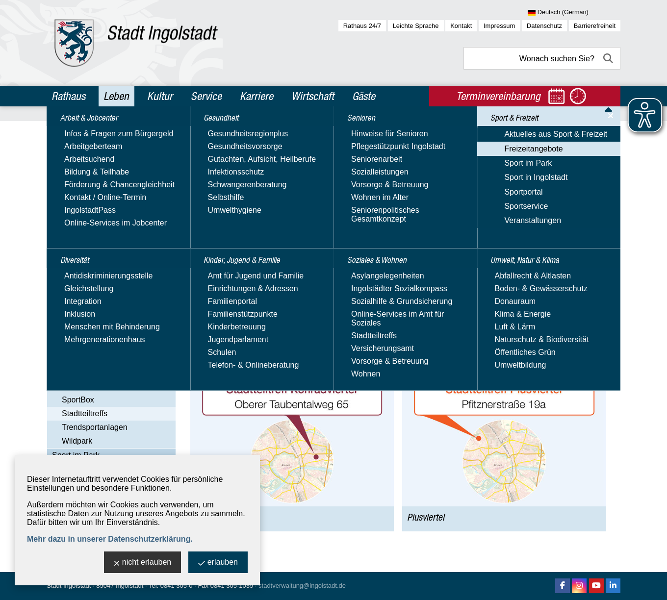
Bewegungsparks (92, 317)
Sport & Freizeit (83, 257)
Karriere (256, 96)
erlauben (218, 563)
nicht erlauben (143, 563)
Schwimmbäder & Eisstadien (112, 372)
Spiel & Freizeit (88, 386)
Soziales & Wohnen (90, 236)
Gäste (363, 96)
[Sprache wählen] (574, 13)
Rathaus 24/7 (362, 25)
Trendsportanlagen (95, 427)
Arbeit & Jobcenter (89, 131)
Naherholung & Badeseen (107, 358)
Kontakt (461, 25)
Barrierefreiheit (595, 25)
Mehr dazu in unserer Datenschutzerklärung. (110, 539)
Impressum (499, 25)
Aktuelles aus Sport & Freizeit (103, 275)
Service (206, 96)
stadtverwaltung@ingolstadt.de (302, 585)
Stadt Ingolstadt (69, 585)
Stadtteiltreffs (84, 413)
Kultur (160, 96)
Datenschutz (544, 25)
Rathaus (68, 96)
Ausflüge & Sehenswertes (107, 304)
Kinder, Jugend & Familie (100, 194)
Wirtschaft (312, 96)
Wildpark (77, 441)
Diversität (71, 152)
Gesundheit (74, 173)
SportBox (78, 400)
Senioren (69, 215)
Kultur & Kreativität (94, 331)
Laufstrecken (84, 345)
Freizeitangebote (81, 289)
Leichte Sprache (416, 25)
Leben (116, 96)
